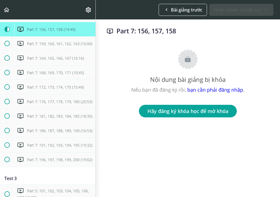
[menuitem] (88, 9)
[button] (7, 9)
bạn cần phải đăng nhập (215, 89)
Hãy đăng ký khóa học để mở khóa (187, 111)
